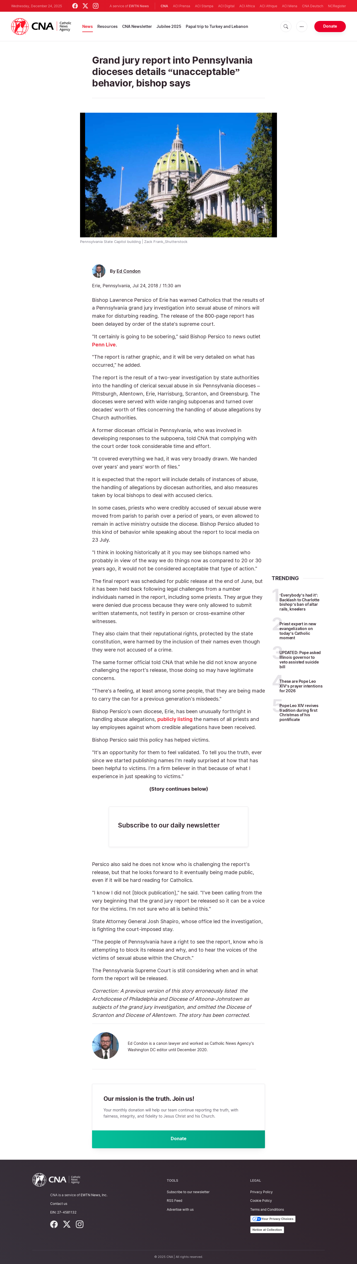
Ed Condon (129, 271)
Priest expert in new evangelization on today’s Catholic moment (297, 630)
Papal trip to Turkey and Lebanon (217, 26)
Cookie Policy (261, 1200)
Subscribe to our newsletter (188, 1192)
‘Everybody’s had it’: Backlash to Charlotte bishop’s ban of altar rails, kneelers (299, 602)
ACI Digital (226, 6)
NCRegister (337, 6)
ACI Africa (247, 6)
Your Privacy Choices (272, 1219)
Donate (330, 26)
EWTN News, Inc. (94, 1195)
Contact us (58, 1204)
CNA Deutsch (312, 6)
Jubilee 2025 (168, 26)
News (87, 26)
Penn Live (104, 345)
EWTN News (139, 6)
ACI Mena (289, 6)
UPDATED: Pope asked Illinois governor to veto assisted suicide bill (300, 659)
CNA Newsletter (137, 26)
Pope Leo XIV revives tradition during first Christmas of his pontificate (299, 712)
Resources (107, 26)
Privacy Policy (261, 1192)
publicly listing (174, 719)
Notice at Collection (267, 1230)
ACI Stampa (204, 6)
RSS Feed (174, 1200)
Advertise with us (180, 1209)
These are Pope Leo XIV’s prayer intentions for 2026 (300, 686)
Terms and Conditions (267, 1209)
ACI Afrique (268, 6)
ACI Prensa (181, 6)
